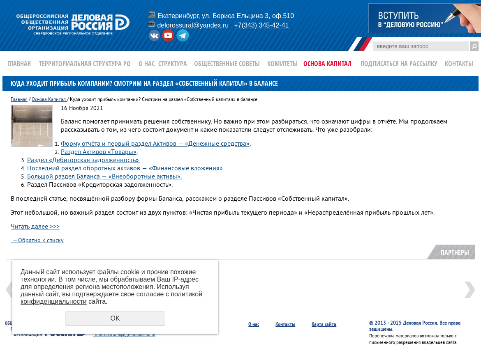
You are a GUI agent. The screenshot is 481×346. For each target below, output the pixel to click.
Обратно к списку (37, 240)
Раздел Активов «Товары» (98, 152)
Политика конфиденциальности (124, 335)
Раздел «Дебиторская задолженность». (83, 160)
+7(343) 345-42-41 (261, 25)
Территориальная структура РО (85, 63)
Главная (19, 63)
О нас (147, 63)
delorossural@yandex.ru (193, 25)
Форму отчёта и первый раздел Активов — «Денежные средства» (155, 144)
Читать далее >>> (35, 227)
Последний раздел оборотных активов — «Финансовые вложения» (125, 169)
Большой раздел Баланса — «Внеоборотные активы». (104, 177)
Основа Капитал (327, 63)
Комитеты (282, 63)
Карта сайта (324, 324)
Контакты (459, 63)
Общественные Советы (227, 63)
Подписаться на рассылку (399, 63)
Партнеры (455, 252)
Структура (172, 63)
